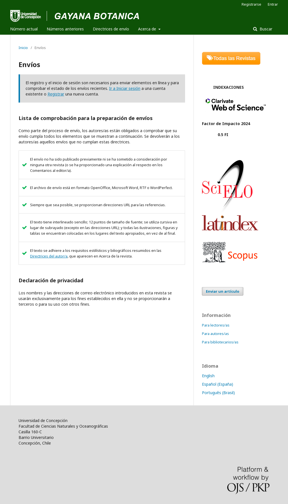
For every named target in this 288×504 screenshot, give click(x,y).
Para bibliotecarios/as (220, 342)
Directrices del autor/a (49, 256)
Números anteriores (65, 29)
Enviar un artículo (222, 291)
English (208, 375)
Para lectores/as (216, 325)
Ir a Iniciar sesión (124, 88)
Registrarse (251, 4)
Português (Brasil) (218, 392)
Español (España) (217, 384)
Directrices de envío (111, 29)
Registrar (56, 94)
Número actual (24, 29)
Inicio (23, 47)
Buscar (265, 29)
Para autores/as (215, 333)
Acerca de (147, 29)
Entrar (273, 4)
